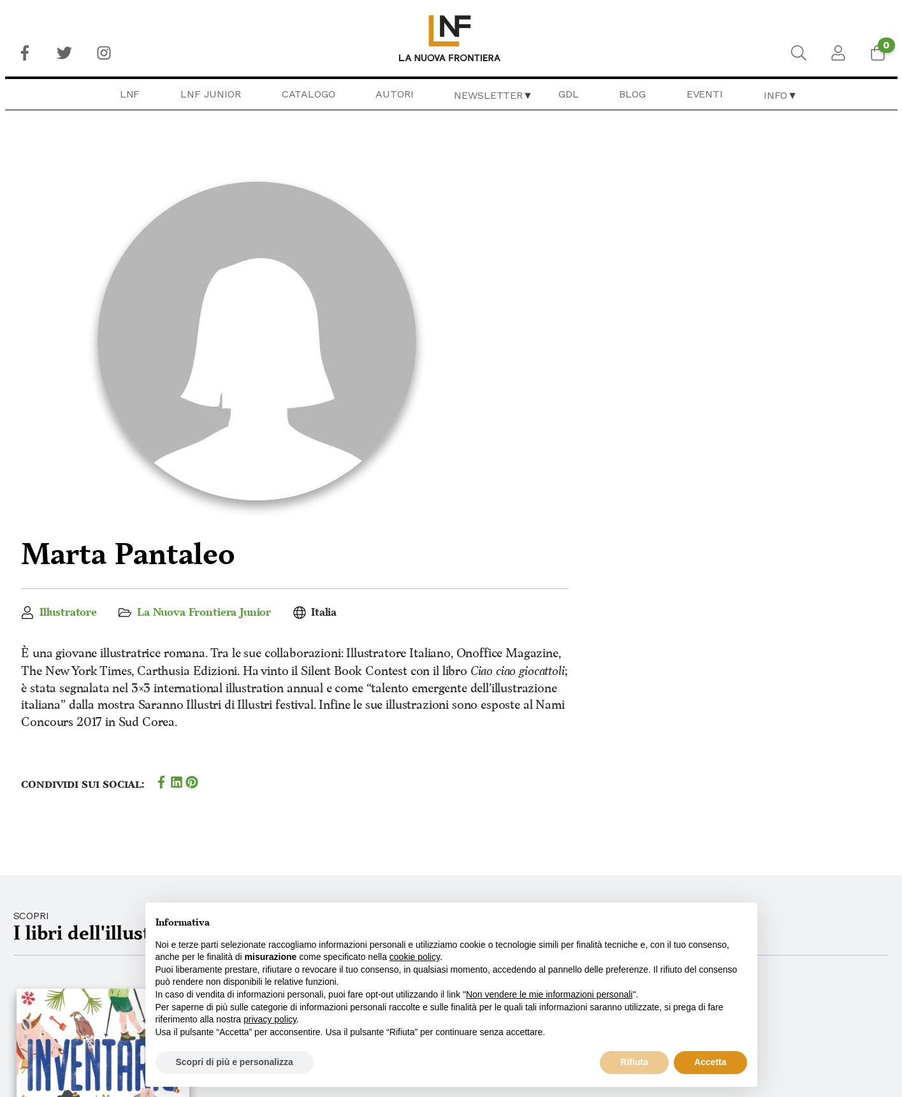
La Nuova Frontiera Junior (578, 250)
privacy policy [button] (270, 1019)
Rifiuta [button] (634, 1062)
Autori (394, 94)
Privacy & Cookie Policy (750, 1009)
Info (775, 95)
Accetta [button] (710, 1062)
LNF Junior (210, 94)
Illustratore (441, 250)
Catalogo (308, 94)
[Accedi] (838, 53)
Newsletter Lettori (744, 1042)
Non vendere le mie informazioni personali (549, 994)
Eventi (705, 94)
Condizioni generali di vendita (773, 993)
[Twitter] (64, 53)
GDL (568, 94)
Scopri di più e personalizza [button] (234, 1062)
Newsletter (488, 95)
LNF (130, 94)
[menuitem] (25, 53)
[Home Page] (451, 38)
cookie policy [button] (414, 957)
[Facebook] (25, 53)
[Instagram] (104, 53)
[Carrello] (878, 53)
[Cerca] (798, 53)
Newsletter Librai (738, 1058)
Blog (632, 94)
